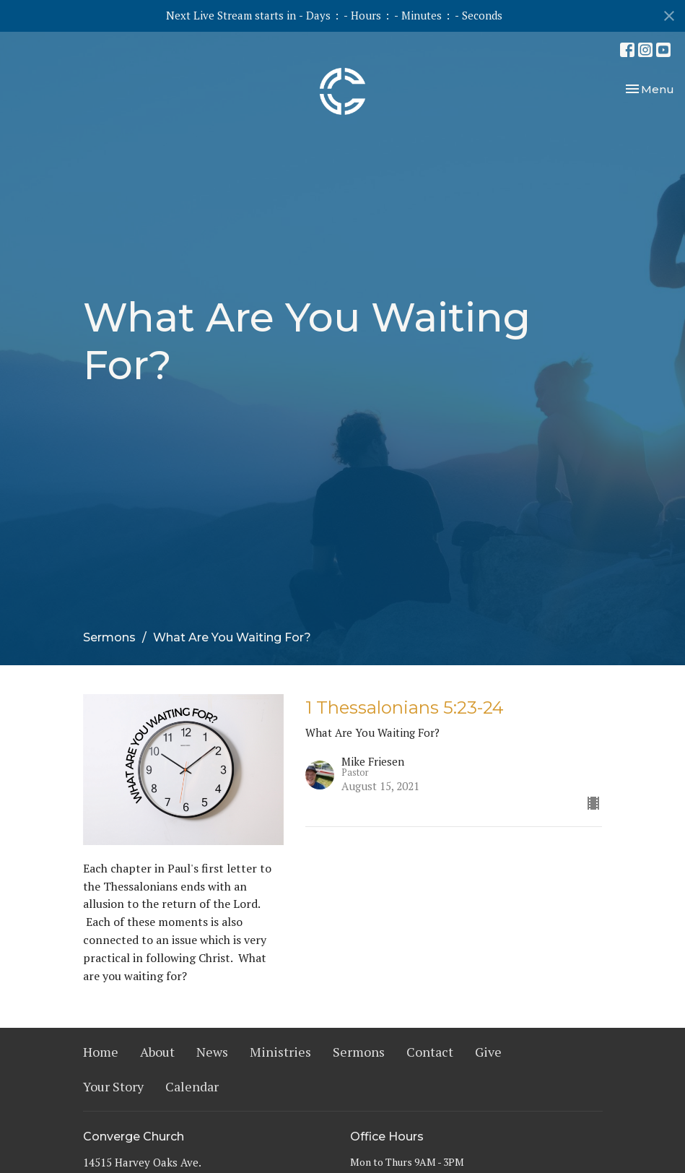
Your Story (113, 1086)
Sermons (109, 637)
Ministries (280, 1051)
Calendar (192, 1086)
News (212, 1051)
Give (488, 1051)
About (157, 1051)
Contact (429, 1051)
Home (100, 1051)
